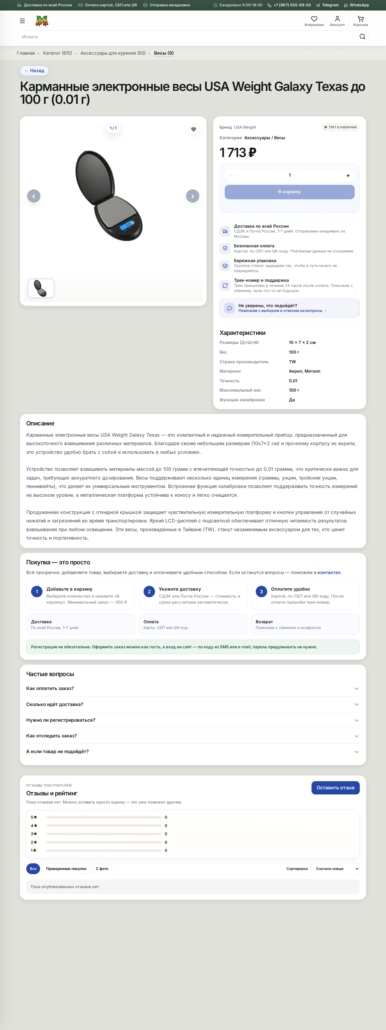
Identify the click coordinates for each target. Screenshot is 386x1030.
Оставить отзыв (336, 788)
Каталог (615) (57, 53)
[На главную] (168, 21)
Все (33, 868)
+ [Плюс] (348, 175)
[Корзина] (360, 21)
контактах (329, 572)
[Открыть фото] (113, 195)
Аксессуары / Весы (264, 137)
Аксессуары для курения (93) (113, 53)
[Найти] (362, 36)
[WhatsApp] (356, 5)
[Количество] (289, 175)
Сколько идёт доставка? (54, 704)
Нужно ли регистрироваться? (60, 720)
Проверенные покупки (66, 868)
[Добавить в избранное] (193, 129)
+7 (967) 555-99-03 (289, 5)
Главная (26, 53)
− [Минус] (231, 175)
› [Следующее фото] (193, 196)
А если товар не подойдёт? (57, 751)
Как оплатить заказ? (50, 688)
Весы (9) (164, 53)
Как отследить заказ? (51, 736)
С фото (102, 868)
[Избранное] (314, 20)
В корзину (289, 191)
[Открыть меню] (22, 20)
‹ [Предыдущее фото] (34, 196)
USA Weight (245, 127)
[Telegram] (327, 5)
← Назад (34, 70)
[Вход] (337, 21)
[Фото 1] (41, 288)
